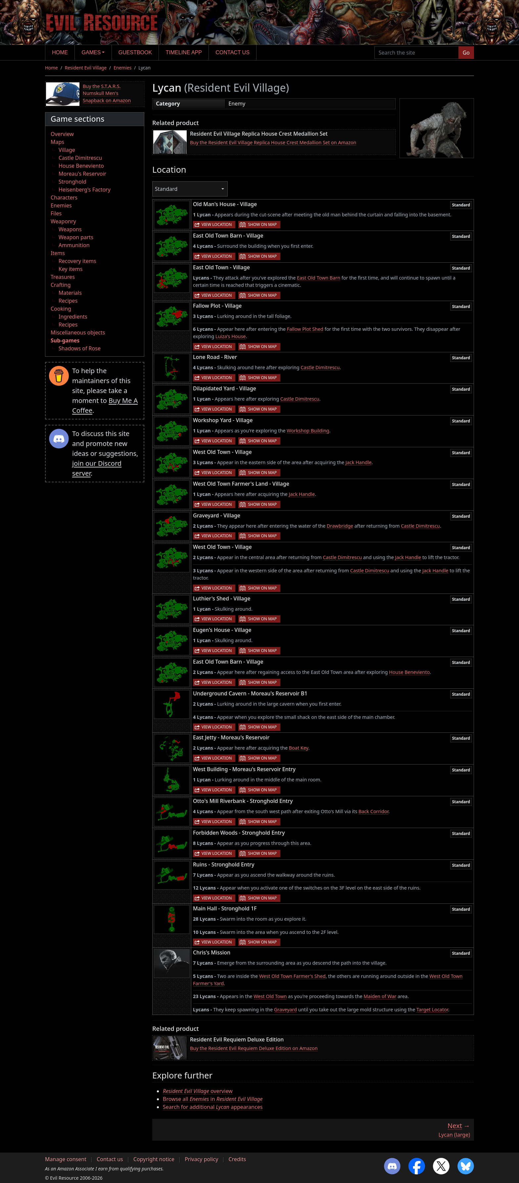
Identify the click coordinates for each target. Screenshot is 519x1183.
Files (56, 213)
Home (60, 52)
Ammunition (74, 245)
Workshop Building (308, 430)
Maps (57, 142)
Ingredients (73, 316)
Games (91, 52)
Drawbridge (340, 526)
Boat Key (298, 748)
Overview (62, 134)
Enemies (122, 68)
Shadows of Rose (80, 348)
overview (198, 1091)
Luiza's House (230, 336)
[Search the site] (416, 52)
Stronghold (72, 181)
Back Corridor (373, 811)
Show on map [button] (262, 224)
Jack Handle (359, 462)
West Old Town (270, 996)
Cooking (61, 308)
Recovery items (77, 261)
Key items (70, 269)
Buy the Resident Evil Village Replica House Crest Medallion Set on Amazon (273, 142)
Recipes (68, 300)
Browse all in (213, 1099)
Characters (64, 197)
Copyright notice (153, 1159)
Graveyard (285, 1009)
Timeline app (184, 52)
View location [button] (217, 224)
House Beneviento (81, 165)
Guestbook (135, 52)
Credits (237, 1159)
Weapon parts (76, 237)
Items (58, 253)
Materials (70, 292)
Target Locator (432, 1009)
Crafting (61, 284)
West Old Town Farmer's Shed (292, 976)
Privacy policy (201, 1159)
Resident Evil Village (86, 68)
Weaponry (63, 221)
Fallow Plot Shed (305, 329)
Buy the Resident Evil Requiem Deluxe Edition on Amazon (254, 1048)
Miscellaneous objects (78, 332)
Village (67, 149)
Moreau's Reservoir (82, 173)
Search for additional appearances (212, 1107)
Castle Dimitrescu (80, 157)
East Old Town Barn (318, 278)
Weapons (70, 229)
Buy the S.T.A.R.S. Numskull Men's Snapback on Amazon (107, 93)
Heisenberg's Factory (85, 189)
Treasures (63, 277)
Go (466, 52)
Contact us (232, 52)
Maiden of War (380, 996)
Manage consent (65, 1159)
